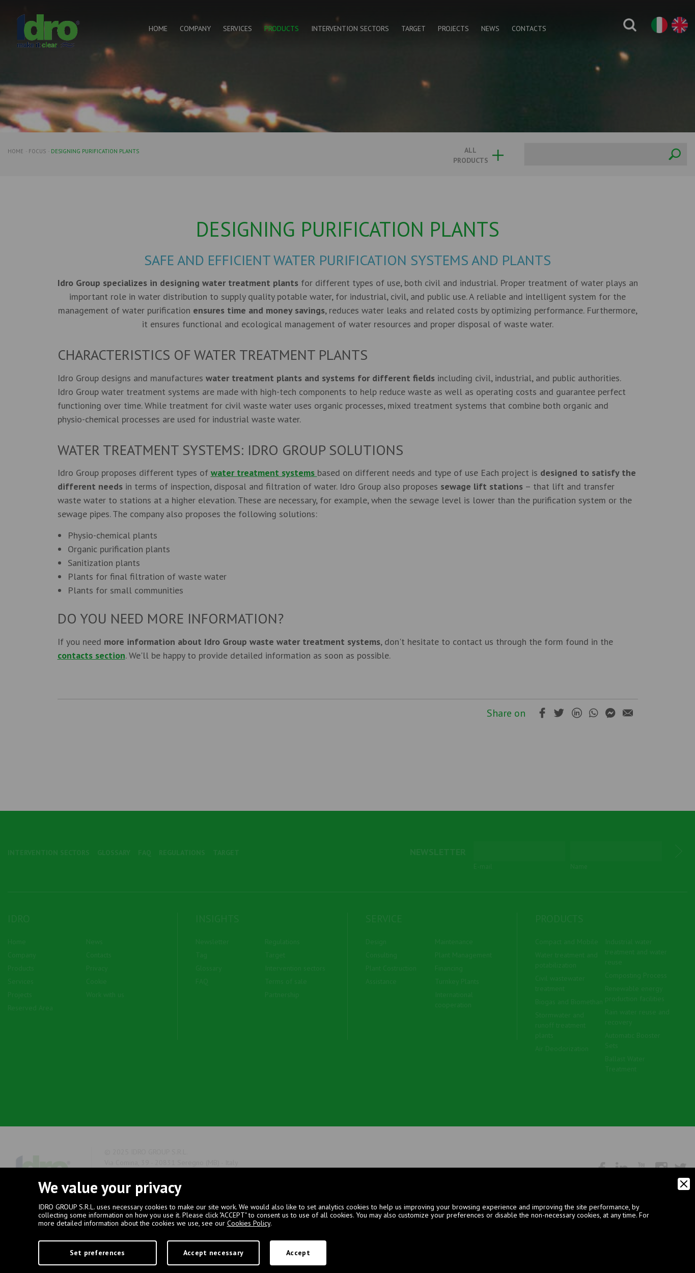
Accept (298, 1252)
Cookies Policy (248, 1223)
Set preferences (97, 1252)
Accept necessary (213, 1252)
